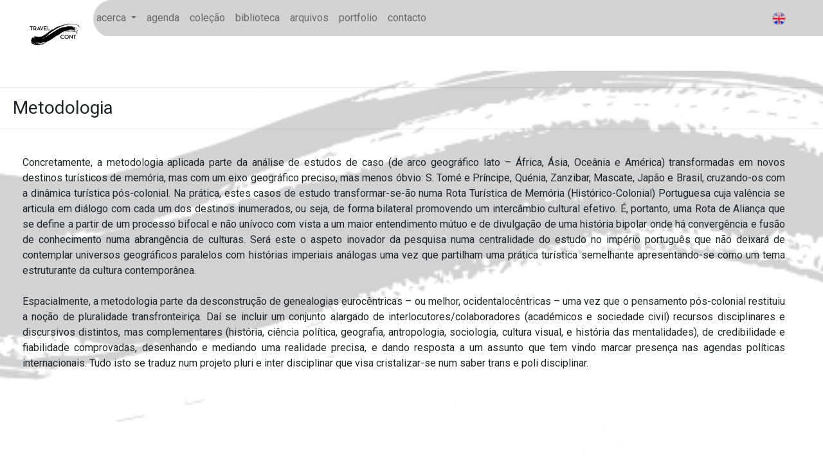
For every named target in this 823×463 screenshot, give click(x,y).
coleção (207, 18)
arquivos (309, 18)
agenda (163, 18)
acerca (112, 18)
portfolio (358, 18)
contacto (407, 18)
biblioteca (257, 18)
